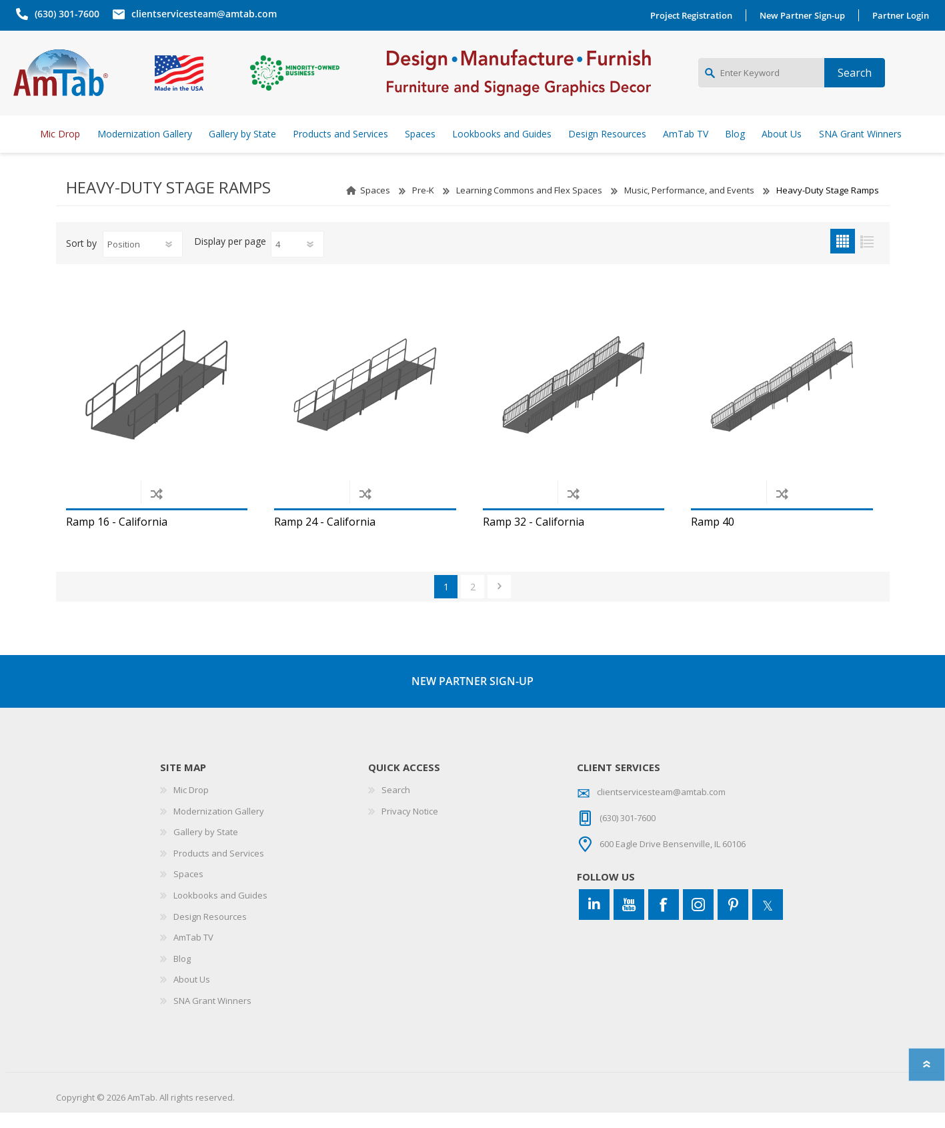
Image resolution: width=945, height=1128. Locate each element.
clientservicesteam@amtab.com (201, 13)
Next (499, 602)
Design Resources (210, 932)
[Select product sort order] (143, 260)
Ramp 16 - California (116, 537)
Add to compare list (156, 509)
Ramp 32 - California (533, 537)
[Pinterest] (733, 920)
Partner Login (903, 15)
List (867, 257)
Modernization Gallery (218, 826)
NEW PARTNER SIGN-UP (472, 696)
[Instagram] (698, 920)
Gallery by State (205, 848)
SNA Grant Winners (212, 1016)
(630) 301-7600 (64, 13)
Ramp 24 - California (324, 537)
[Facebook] (663, 920)
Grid (842, 257)
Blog (182, 974)
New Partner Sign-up (805, 15)
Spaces (375, 206)
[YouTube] (629, 920)
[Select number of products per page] (297, 260)
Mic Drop (191, 805)
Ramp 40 (712, 537)
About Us (191, 995)
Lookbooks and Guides (220, 911)
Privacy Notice (409, 826)
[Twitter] (767, 920)
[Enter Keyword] (761, 80)
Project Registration (694, 15)
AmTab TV (193, 953)
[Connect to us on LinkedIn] (594, 920)
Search (395, 805)
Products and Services (218, 869)
